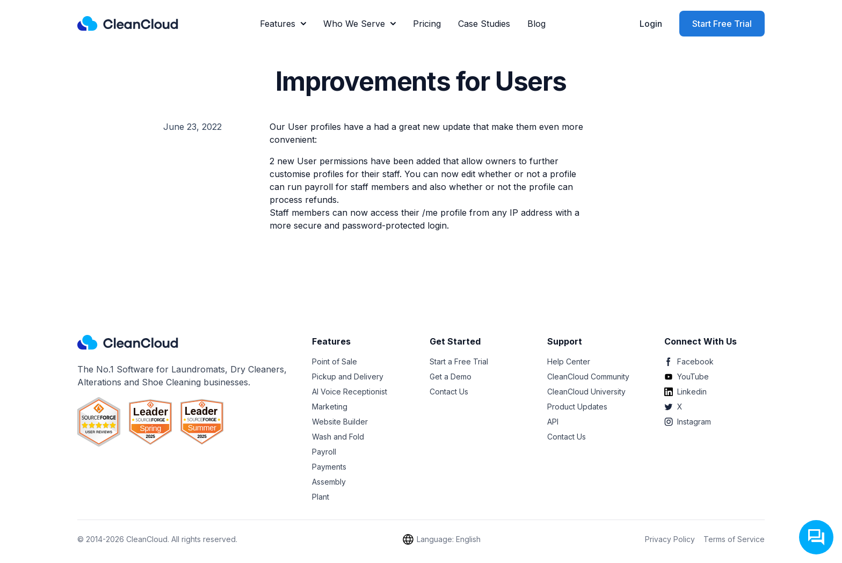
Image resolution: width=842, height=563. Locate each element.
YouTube (686, 376)
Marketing (329, 406)
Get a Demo (450, 376)
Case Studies (484, 23)
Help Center (568, 361)
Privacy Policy (670, 539)
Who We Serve (359, 23)
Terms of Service (734, 539)
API (552, 421)
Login (651, 23)
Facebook (689, 361)
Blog (536, 23)
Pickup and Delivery (347, 376)
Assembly (329, 481)
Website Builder (340, 421)
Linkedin (685, 391)
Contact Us (449, 391)
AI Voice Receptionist (349, 391)
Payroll (324, 451)
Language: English (441, 539)
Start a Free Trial (459, 361)
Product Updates (577, 406)
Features (283, 23)
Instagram (687, 421)
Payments (329, 466)
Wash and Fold (338, 436)
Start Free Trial (722, 23)
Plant (320, 496)
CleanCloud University (586, 391)
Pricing (427, 23)
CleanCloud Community (588, 376)
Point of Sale (334, 361)
